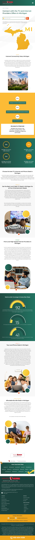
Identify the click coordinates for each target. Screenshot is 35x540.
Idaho (25, 511)
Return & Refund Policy (5, 503)
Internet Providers (26, 497)
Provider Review (4, 510)
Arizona (25, 505)
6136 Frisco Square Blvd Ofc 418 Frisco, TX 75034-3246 (9, 493)
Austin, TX (31, 469)
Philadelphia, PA (28, 467)
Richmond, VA (11, 467)
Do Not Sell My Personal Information (5, 508)
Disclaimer (3, 506)
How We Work (3, 499)
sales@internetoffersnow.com (21, 518)
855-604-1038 (11, 518)
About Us (3, 497)
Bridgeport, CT (27, 471)
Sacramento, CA (8, 471)
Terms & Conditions (16, 520)
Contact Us (21, 520)
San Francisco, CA (16, 469)
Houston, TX (6, 467)
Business (24, 500)
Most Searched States (22, 461)
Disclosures (26, 520)
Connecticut (26, 508)
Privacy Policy (3, 502)
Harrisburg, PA (21, 471)
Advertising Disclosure (5, 500)
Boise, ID (26, 469)
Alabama (25, 507)
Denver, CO (22, 469)
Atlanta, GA (4, 469)
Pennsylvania (26, 504)
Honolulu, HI (9, 469)
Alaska (25, 510)
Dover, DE (22, 467)
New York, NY (17, 467)
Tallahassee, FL (14, 471)
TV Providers (25, 499)
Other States (13, 461)
